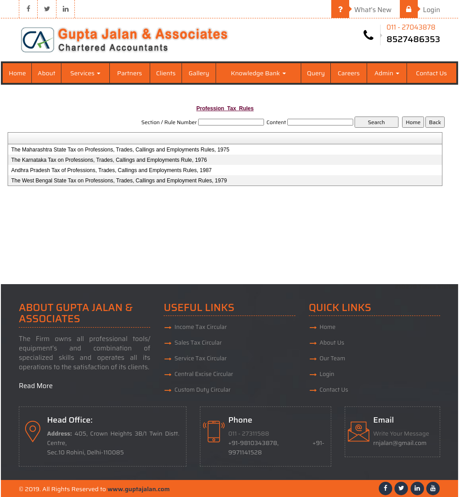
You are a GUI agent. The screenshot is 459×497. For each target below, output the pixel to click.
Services (85, 73)
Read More (36, 385)
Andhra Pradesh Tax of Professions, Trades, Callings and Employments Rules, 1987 (111, 170)
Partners (129, 73)
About (46, 73)
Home (17, 73)
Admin (386, 73)
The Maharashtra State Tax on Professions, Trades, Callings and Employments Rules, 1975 (120, 150)
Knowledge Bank (258, 73)
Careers (349, 73)
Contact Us (431, 73)
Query (316, 73)
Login (420, 9)
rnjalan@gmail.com (399, 443)
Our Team (333, 358)
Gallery (199, 73)
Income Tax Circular (200, 327)
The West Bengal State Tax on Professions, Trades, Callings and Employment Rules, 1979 (119, 180)
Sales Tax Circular (198, 342)
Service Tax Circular (200, 358)
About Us (332, 342)
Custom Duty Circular (202, 389)
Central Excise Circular (203, 374)
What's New (361, 9)
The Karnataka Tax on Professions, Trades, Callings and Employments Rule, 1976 (109, 160)
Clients (165, 73)
